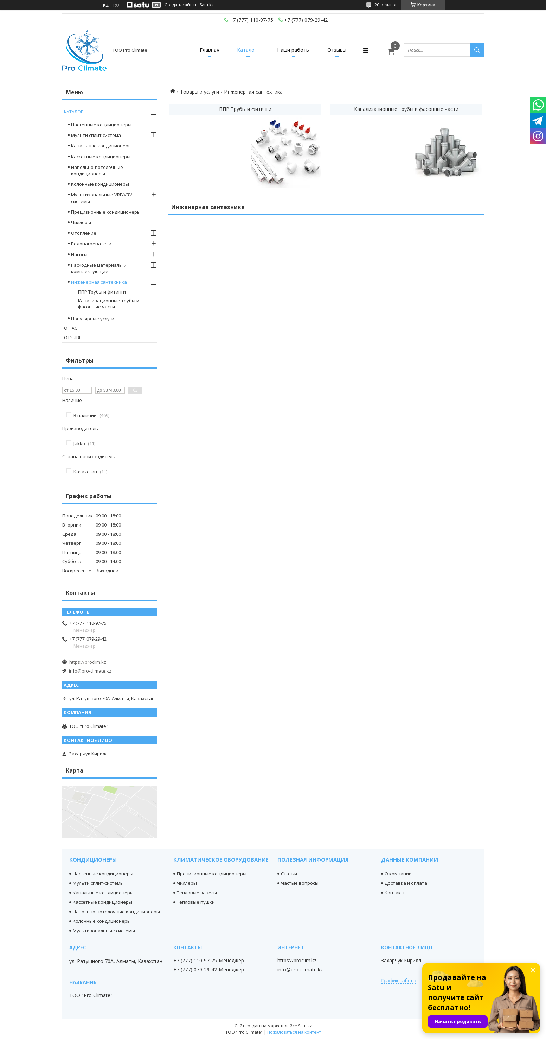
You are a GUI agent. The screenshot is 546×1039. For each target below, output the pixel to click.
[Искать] (477, 50)
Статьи (289, 873)
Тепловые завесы (197, 892)
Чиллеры (81, 222)
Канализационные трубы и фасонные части (406, 109)
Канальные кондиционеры (101, 146)
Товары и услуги (199, 91)
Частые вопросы (300, 883)
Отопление (83, 233)
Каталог (247, 49)
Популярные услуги (92, 318)
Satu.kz (305, 1026)
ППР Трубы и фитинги (245, 109)
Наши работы (293, 49)
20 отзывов (385, 5)
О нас (70, 328)
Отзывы (336, 49)
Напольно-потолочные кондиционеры (97, 170)
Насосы (79, 254)
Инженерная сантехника (99, 282)
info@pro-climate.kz (90, 671)
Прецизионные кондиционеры (106, 212)
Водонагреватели (91, 243)
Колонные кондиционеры (100, 184)
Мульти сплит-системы (98, 883)
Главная (209, 49)
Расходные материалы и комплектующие (99, 268)
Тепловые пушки (196, 902)
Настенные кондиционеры (101, 124)
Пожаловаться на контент (294, 1032)
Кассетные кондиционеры (100, 156)
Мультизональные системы (104, 930)
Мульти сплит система (96, 135)
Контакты (396, 892)
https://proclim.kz (87, 662)
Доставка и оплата (406, 883)
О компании (398, 873)
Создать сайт (178, 4)
